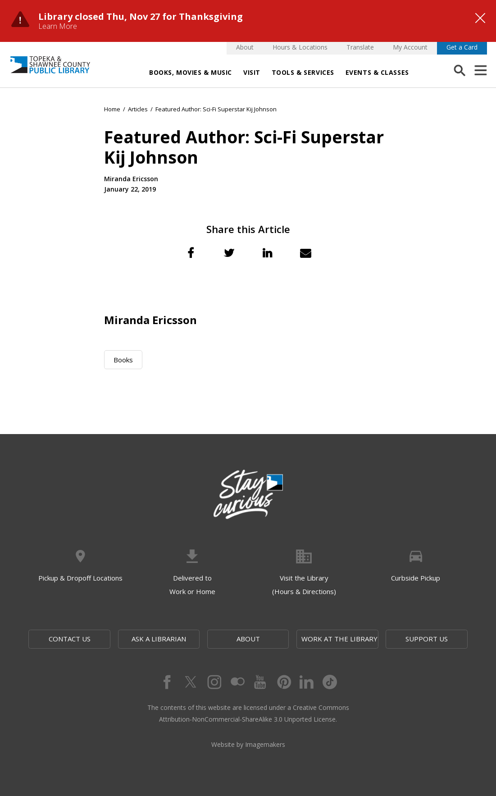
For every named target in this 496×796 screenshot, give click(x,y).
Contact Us (70, 638)
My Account (410, 47)
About (245, 47)
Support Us (426, 638)
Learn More (57, 26)
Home (112, 109)
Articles (138, 109)
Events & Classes (377, 72)
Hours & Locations (300, 47)
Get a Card (462, 47)
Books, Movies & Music (190, 72)
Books (123, 359)
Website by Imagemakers (248, 744)
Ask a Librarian (159, 638)
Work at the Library (339, 638)
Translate (360, 47)
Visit (251, 72)
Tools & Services (303, 72)
